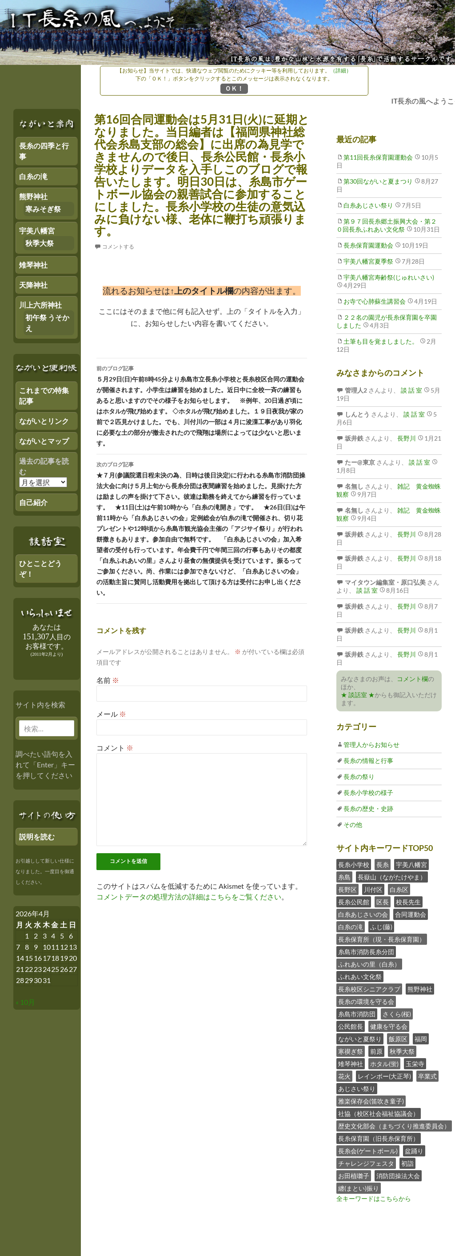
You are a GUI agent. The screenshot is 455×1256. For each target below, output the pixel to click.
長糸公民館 (353, 902)
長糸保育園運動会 (368, 245)
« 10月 (25, 1002)
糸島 (344, 877)
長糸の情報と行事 (368, 760)
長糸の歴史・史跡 (368, 808)
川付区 (373, 889)
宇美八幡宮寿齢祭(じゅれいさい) (388, 277)
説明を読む (37, 836)
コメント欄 (412, 678)
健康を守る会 (388, 1026)
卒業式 (427, 1076)
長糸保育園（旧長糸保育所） (378, 1138)
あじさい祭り (356, 1088)
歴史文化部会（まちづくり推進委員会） (394, 1126)
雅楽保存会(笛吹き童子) (371, 1101)
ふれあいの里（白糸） (369, 964)
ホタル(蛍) (384, 1063)
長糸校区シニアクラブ (369, 989)
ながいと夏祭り (360, 1039)
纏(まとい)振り (358, 1188)
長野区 (347, 889)
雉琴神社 (350, 1063)
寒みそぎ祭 (43, 209)
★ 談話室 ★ (358, 694)
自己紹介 (33, 502)
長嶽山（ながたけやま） (392, 877)
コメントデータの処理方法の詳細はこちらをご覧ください (188, 896)
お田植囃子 (353, 1176)
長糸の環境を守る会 (366, 1001)
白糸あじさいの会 (363, 914)
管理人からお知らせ (371, 744)
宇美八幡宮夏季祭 (368, 261)
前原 (376, 1051)
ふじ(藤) (381, 927)
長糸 (382, 864)
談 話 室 (410, 390)
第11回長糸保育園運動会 (378, 157)
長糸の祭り (359, 776)
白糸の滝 (350, 927)
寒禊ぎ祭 (350, 1051)
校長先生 (408, 902)
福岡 (421, 1039)
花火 (344, 1076)
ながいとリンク (44, 421)
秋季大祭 (402, 1051)
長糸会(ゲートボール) (368, 1151)
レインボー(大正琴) (384, 1076)
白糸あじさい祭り (368, 205)
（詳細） (340, 70)
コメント (114, 747)
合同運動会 (410, 914)
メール (111, 714)
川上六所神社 (40, 305)
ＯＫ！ (234, 88)
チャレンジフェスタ (366, 1163)
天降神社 (33, 285)
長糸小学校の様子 (368, 792)
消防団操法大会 (398, 1176)
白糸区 (399, 889)
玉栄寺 (415, 1063)
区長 (382, 902)
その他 (352, 824)
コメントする (118, 246)
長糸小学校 (353, 864)
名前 (107, 680)
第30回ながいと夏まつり (378, 181)
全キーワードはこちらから (373, 1198)
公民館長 (350, 1026)
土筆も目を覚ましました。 (380, 341)
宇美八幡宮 (411, 864)
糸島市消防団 (356, 1014)
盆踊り (414, 1151)
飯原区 (398, 1039)
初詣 (407, 1163)
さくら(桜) (397, 1014)
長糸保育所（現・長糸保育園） (381, 939)
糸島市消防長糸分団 (366, 951)
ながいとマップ (44, 441)
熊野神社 (419, 989)
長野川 (406, 438)
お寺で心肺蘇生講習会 (374, 301)
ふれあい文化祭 (360, 976)
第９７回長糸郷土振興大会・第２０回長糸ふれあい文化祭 (386, 225)
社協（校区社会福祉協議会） (378, 1113)
